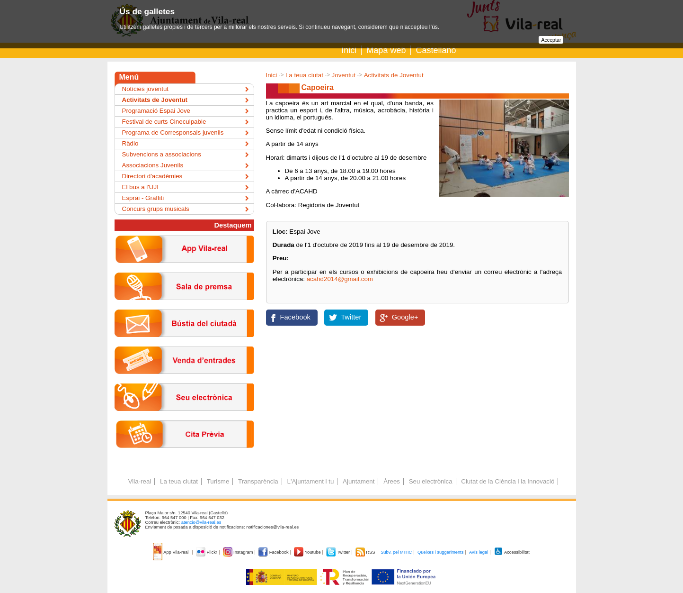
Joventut (343, 75)
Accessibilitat (512, 552)
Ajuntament (358, 481)
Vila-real (139, 481)
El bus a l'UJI (140, 187)
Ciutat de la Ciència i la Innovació (507, 481)
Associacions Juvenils (153, 165)
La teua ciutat (304, 75)
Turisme (218, 481)
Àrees (391, 481)
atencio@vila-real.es (201, 522)
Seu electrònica (430, 481)
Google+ (405, 317)
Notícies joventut (145, 88)
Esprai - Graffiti (143, 197)
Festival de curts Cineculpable (164, 121)
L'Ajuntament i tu (310, 481)
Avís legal (478, 552)
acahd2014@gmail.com (340, 279)
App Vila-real (171, 552)
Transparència (258, 481)
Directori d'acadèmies (152, 176)
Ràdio (130, 143)
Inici (348, 50)
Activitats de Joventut (394, 75)
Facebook (295, 317)
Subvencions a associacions (161, 154)
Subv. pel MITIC (396, 552)
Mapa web (386, 50)
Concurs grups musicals (155, 208)
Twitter (351, 317)
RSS (365, 552)
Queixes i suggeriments (440, 552)
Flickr (207, 552)
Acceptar (551, 40)
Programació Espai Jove (156, 110)
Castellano (436, 50)
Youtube (308, 552)
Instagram (239, 552)
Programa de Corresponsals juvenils (173, 132)
